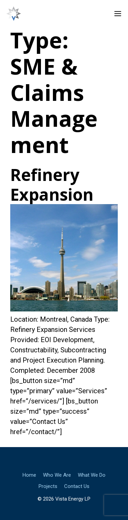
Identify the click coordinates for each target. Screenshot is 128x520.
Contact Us (76, 486)
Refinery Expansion (52, 184)
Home (29, 475)
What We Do (91, 475)
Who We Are (57, 475)
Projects (48, 486)
